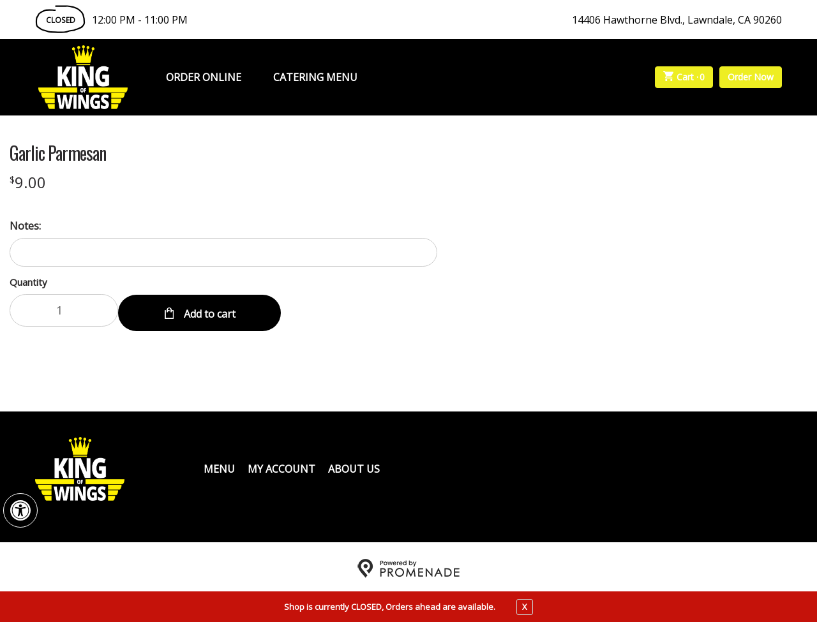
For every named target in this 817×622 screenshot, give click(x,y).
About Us (354, 466)
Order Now (751, 77)
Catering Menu (315, 77)
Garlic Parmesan (58, 153)
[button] (20, 510)
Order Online (203, 77)
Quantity (28, 282)
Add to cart (208, 310)
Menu (219, 466)
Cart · (684, 77)
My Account (281, 466)
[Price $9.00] (28, 182)
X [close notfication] (524, 606)
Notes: (25, 226)
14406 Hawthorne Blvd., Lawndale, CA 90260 (677, 20)
